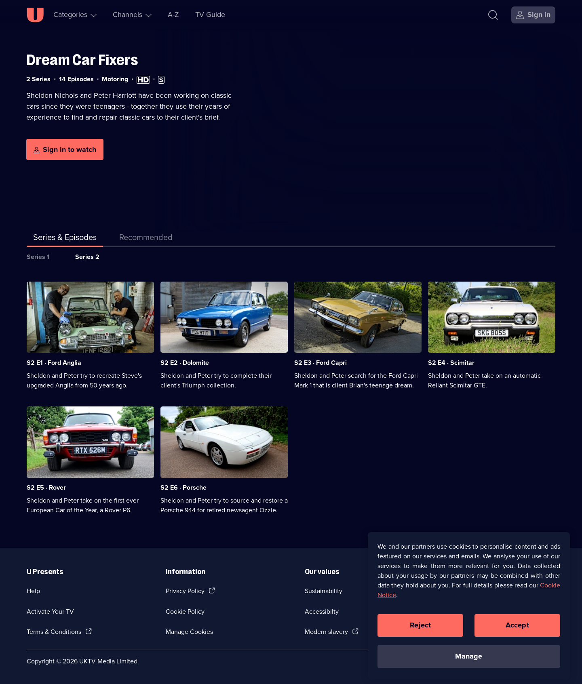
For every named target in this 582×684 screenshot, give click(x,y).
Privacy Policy (185, 591)
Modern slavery (326, 631)
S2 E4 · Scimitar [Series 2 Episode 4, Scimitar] (451, 362)
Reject (420, 630)
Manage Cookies (189, 631)
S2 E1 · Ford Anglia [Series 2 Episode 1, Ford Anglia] (54, 362)
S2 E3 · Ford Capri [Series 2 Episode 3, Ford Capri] (320, 362)
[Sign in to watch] (64, 149)
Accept (517, 630)
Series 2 (87, 256)
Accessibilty (322, 611)
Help (33, 591)
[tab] (146, 239)
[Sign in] (533, 14)
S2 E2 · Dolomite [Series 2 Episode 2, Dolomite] (184, 362)
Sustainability (323, 591)
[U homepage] (35, 14)
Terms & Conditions (54, 631)
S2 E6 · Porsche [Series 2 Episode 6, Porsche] (183, 487)
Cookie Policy (185, 611)
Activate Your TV (50, 611)
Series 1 (38, 256)
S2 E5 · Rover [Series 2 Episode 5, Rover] (46, 487)
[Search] (495, 14)
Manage (468, 661)
